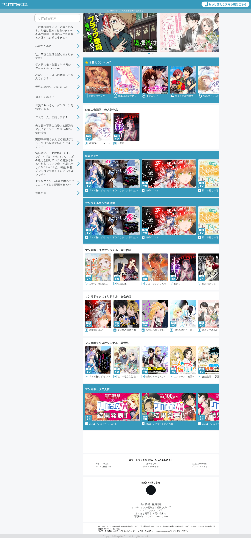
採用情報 (156, 504)
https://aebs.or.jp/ (163, 531)
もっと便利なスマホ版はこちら (225, 4)
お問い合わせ (159, 513)
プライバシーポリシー (156, 516)
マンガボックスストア (151, 510)
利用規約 (138, 516)
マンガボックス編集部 (142, 507)
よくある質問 (142, 513)
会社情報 (145, 504)
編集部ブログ (164, 507)
